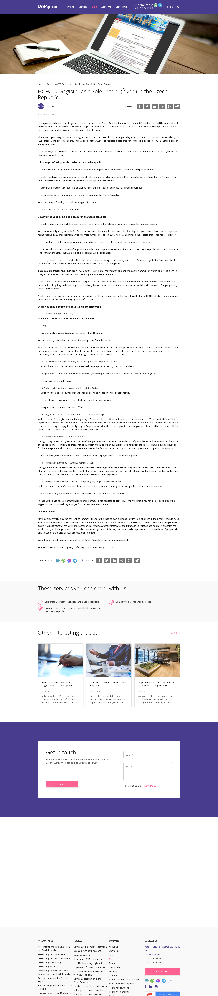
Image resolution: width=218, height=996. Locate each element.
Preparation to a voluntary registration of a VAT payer (57, 684)
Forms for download (119, 987)
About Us (106, 6)
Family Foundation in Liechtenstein (90, 986)
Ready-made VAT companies (87, 959)
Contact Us (121, 6)
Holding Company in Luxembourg (89, 990)
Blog (94, 6)
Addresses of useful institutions (124, 979)
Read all (174, 632)
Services (83, 6)
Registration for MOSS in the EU (89, 967)
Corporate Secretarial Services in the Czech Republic (72, 601)
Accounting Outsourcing (49, 962)
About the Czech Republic (121, 983)
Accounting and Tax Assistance (53, 954)
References (114, 975)
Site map (113, 971)
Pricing (70, 6)
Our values (114, 950)
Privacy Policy (149, 785)
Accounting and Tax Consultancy (54, 958)
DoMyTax (50, 106)
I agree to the (139, 785)
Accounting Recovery (48, 966)
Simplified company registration (88, 963)
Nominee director (82, 955)
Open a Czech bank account (87, 950)
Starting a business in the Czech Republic (108, 684)
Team (112, 963)
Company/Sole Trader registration (134, 601)
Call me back (162, 971)
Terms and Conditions (120, 991)
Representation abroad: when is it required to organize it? (156, 684)
